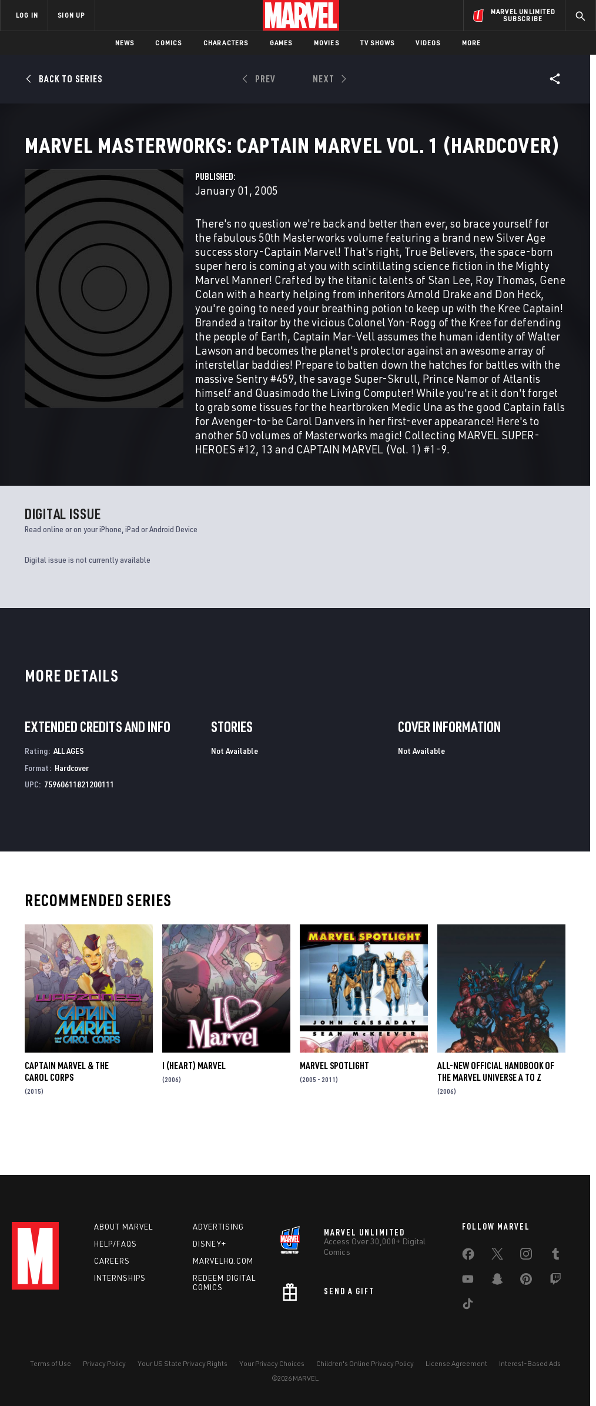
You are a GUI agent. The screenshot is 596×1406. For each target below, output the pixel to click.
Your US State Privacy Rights (182, 1363)
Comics (168, 42)
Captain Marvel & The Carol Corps (67, 1111)
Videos (428, 42)
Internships (120, 1278)
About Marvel (123, 1226)
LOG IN (27, 15)
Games (281, 42)
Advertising (218, 1226)
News (125, 42)
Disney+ (209, 1243)
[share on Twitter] (497, 1256)
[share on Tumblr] (555, 1256)
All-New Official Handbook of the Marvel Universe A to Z (495, 1111)
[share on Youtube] (468, 1281)
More (471, 42)
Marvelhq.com (223, 1260)
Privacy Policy (104, 1363)
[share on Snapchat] (497, 1281)
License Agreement (456, 1363)
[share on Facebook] (468, 1257)
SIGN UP (71, 15)
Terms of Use (50, 1363)
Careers (112, 1260)
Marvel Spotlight (334, 1105)
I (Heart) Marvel (194, 1105)
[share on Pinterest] (526, 1281)
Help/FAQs (115, 1243)
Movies (326, 42)
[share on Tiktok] (468, 1306)
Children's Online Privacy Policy (365, 1363)
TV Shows (377, 42)
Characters (226, 42)
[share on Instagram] (526, 1256)
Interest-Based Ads (530, 1363)
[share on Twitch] (555, 1281)
